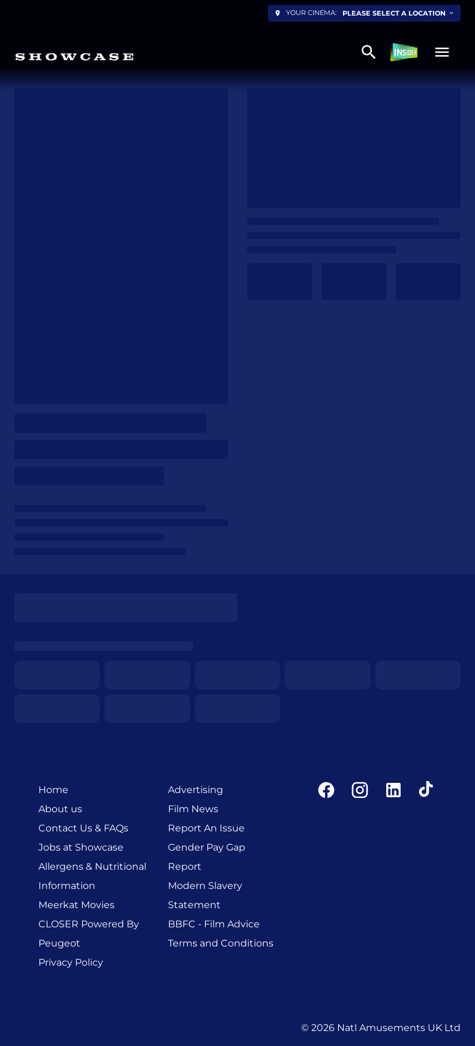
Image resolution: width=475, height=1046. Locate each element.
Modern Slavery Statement (205, 895)
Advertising (195, 789)
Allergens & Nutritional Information (92, 876)
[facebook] (326, 790)
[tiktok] (427, 790)
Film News (193, 809)
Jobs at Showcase (81, 847)
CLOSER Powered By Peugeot (88, 933)
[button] (442, 52)
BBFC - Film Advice (214, 924)
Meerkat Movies (76, 905)
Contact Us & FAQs (83, 828)
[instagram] (359, 790)
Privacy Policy (70, 962)
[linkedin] (393, 790)
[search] (368, 52)
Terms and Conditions (220, 943)
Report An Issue (206, 828)
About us (60, 809)
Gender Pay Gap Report (206, 857)
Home (53, 789)
